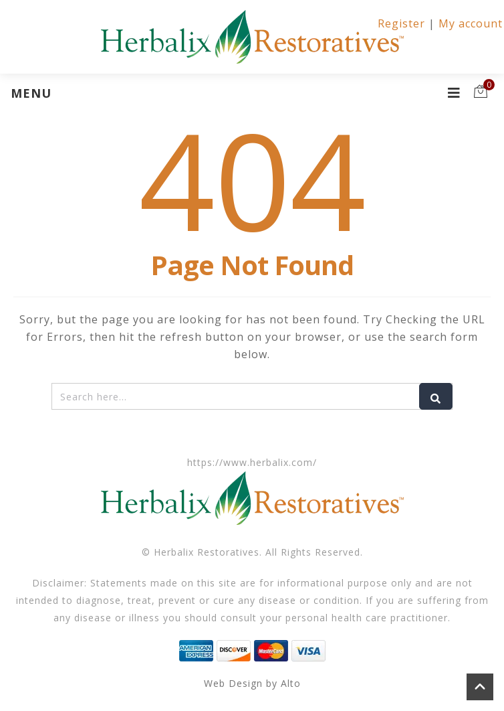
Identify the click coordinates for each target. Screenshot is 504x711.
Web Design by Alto (252, 683)
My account (470, 23)
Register (401, 23)
